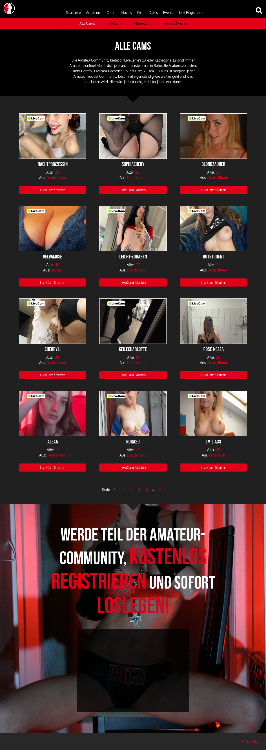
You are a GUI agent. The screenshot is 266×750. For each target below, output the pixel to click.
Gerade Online (175, 23)
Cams (110, 12)
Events (168, 12)
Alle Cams (87, 23)
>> (159, 489)
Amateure (93, 12)
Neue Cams (143, 23)
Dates (153, 12)
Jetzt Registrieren (191, 12)
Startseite (73, 12)
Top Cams (114, 23)
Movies (126, 12)
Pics (140, 12)
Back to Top (250, 742)
